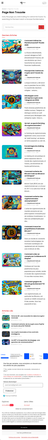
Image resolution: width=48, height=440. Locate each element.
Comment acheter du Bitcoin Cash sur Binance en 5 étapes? (34, 173)
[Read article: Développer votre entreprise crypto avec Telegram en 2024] (12, 102)
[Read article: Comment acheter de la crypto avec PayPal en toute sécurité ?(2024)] (6, 326)
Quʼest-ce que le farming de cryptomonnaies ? (34, 124)
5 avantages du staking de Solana (34, 147)
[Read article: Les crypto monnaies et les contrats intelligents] (6, 334)
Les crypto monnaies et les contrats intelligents (24, 333)
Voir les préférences (24, 435)
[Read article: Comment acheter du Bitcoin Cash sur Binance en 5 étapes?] (12, 177)
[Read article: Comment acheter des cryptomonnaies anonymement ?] (12, 202)
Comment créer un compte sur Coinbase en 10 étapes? (35, 256)
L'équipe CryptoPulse (33, 47)
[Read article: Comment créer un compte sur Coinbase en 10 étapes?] (12, 260)
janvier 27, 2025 (29, 49)
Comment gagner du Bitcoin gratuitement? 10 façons (34, 283)
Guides (4, 408)
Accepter (24, 430)
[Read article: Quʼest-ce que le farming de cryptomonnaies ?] (12, 129)
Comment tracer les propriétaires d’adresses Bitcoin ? (34, 228)
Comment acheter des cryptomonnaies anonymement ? (33, 198)
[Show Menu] (2, 3)
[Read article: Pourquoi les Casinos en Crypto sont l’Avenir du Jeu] (12, 77)
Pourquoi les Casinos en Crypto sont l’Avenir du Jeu (34, 73)
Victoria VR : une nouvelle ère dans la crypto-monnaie (28, 317)
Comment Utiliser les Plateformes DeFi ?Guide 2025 (34, 42)
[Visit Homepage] (22, 3)
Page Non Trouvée (13, 9)
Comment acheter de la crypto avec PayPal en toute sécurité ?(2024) (27, 325)
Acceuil (4, 9)
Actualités (8, 405)
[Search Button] (41, 27)
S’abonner (9, 391)
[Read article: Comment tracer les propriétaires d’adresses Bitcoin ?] (12, 233)
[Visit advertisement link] (24, 356)
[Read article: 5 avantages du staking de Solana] (12, 152)
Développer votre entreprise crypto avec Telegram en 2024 (33, 98)
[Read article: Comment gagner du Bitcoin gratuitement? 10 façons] (12, 288)
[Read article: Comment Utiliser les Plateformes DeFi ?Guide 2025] (12, 47)
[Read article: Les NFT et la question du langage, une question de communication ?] (6, 342)
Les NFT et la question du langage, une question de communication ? (25, 341)
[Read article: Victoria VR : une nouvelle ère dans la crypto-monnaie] (6, 318)
